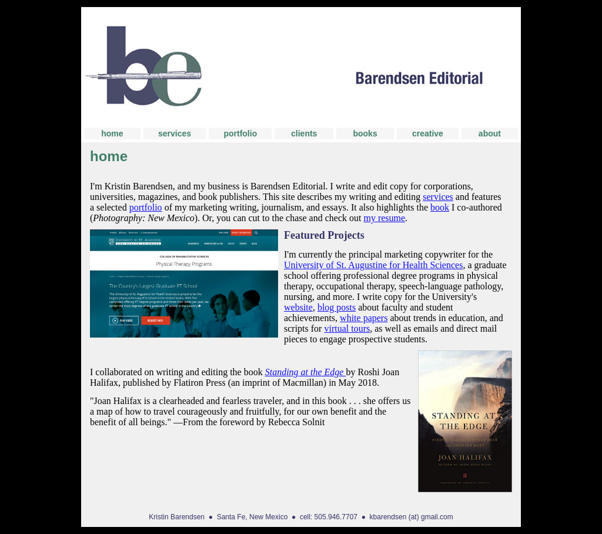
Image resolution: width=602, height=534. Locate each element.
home (112, 133)
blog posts (336, 307)
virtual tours (347, 328)
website (298, 307)
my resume (384, 218)
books (365, 133)
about (490, 133)
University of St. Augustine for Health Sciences (373, 265)
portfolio (240, 133)
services (174, 133)
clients (304, 133)
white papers (363, 318)
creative (427, 133)
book (439, 207)
